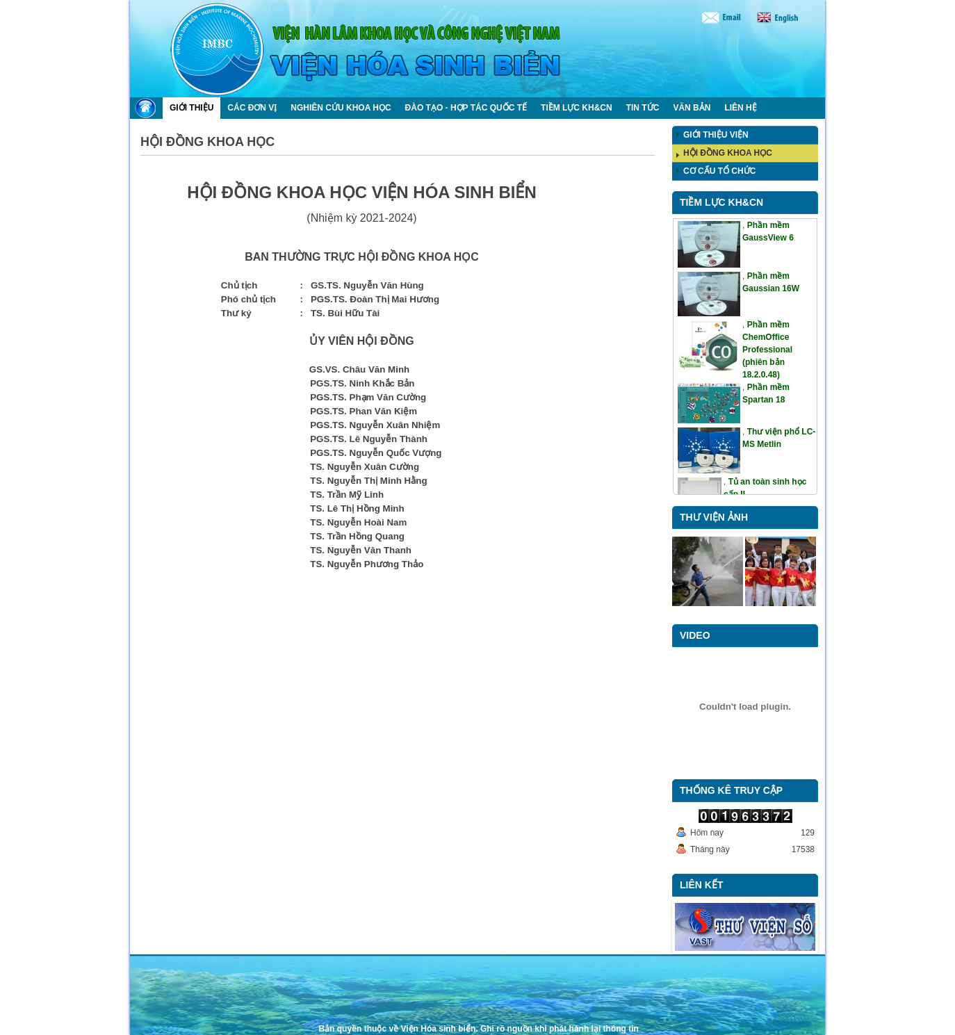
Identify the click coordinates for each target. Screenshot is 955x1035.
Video (695, 635)
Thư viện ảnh (714, 517)
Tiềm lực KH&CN (721, 202)
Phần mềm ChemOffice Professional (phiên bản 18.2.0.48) (767, 350)
